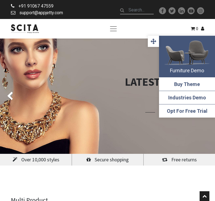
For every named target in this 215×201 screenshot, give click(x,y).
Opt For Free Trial (187, 111)
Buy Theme (187, 84)
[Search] (122, 10)
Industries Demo (187, 97)
